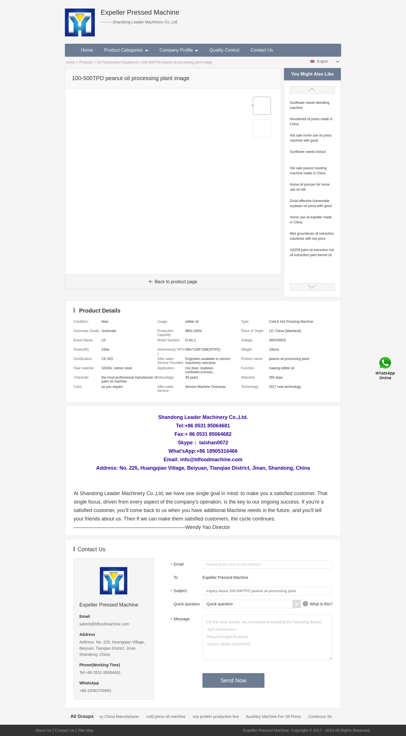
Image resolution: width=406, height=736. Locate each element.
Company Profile (179, 50)
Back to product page (173, 281)
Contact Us (262, 50)
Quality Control (224, 50)
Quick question (187, 604)
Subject (178, 591)
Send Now (233, 680)
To (176, 577)
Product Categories (126, 50)
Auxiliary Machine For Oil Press (277, 716)
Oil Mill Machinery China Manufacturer (109, 716)
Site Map (85, 730)
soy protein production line (220, 716)
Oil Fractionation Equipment (117, 62)
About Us (43, 730)
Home (87, 50)
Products (85, 62)
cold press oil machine (170, 716)
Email (176, 565)
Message (179, 619)
